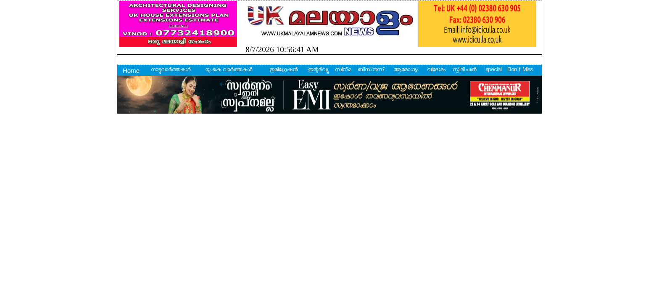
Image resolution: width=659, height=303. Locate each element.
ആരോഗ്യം (405, 70)
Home (131, 70)
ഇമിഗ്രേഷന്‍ (283, 70)
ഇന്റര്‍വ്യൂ (318, 70)
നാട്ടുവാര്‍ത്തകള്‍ (170, 70)
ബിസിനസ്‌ (371, 70)
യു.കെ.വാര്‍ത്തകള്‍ (228, 70)
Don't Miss (519, 70)
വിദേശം (436, 70)
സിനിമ (343, 70)
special (493, 70)
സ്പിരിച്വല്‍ (465, 70)
